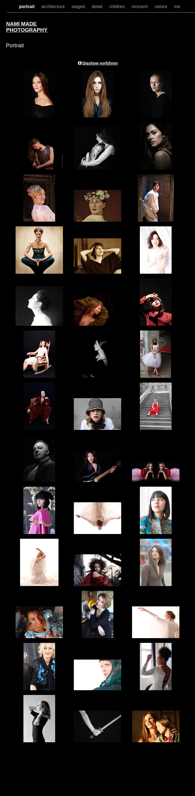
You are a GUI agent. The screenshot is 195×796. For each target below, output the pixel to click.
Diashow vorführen (100, 63)
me (177, 6)
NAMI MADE (21, 24)
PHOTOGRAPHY (27, 30)
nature (162, 6)
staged (79, 6)
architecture (54, 6)
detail (98, 6)
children (117, 6)
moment (140, 6)
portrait (27, 6)
